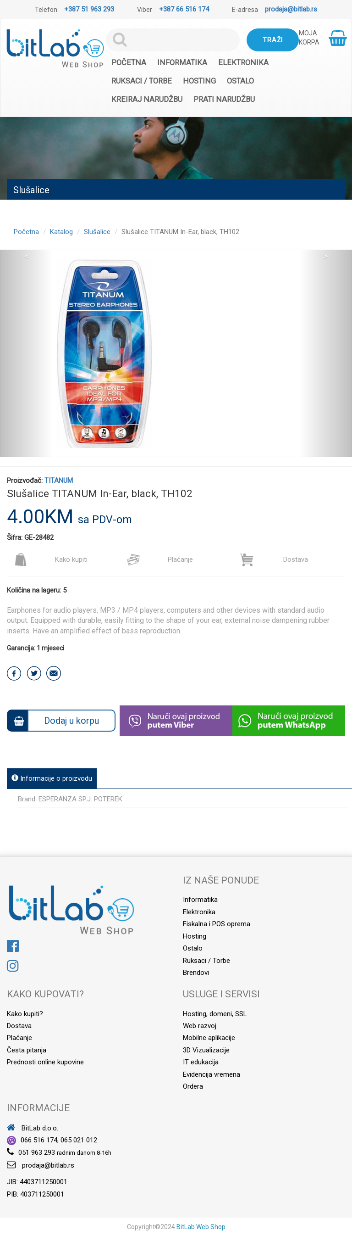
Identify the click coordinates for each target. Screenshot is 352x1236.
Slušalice (97, 232)
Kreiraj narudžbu (146, 99)
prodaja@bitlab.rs (291, 9)
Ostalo (240, 81)
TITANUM (58, 480)
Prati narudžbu (224, 99)
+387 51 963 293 (89, 9)
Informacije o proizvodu (51, 778)
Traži (273, 40)
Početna (128, 62)
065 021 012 (78, 1140)
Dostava (273, 559)
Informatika (182, 62)
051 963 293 (36, 1152)
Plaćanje (159, 559)
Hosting (199, 81)
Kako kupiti (51, 559)
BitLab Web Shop (201, 1226)
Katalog (61, 232)
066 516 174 (39, 1140)
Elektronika (243, 62)
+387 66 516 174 (184, 9)
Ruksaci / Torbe (141, 81)
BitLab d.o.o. (32, 1128)
